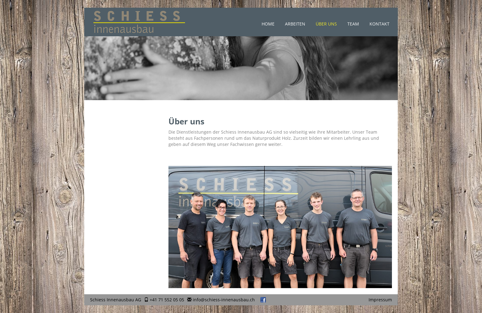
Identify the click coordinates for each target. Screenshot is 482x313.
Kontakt (379, 24)
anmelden (360, 300)
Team (353, 24)
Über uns (326, 24)
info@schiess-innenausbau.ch (224, 300)
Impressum (380, 300)
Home (268, 24)
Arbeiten (295, 24)
